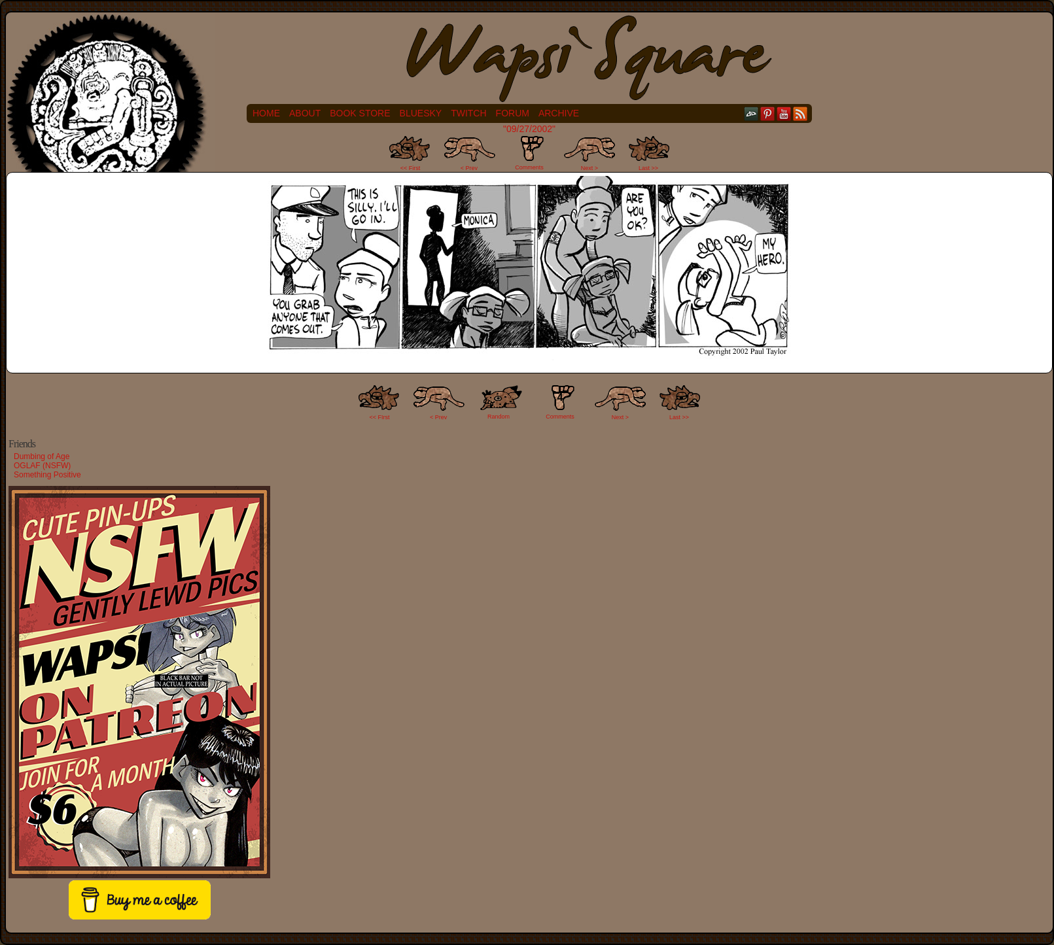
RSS (800, 113)
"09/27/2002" (529, 129)
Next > (589, 168)
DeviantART (751, 113)
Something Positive (47, 474)
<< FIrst (380, 417)
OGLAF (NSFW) (42, 465)
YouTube (784, 113)
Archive (558, 113)
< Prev (469, 168)
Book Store (360, 113)
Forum (512, 113)
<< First (410, 168)
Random (498, 416)
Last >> (648, 168)
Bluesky (421, 113)
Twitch (468, 113)
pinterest (768, 113)
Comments (529, 153)
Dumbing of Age (41, 456)
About (305, 113)
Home (266, 113)
